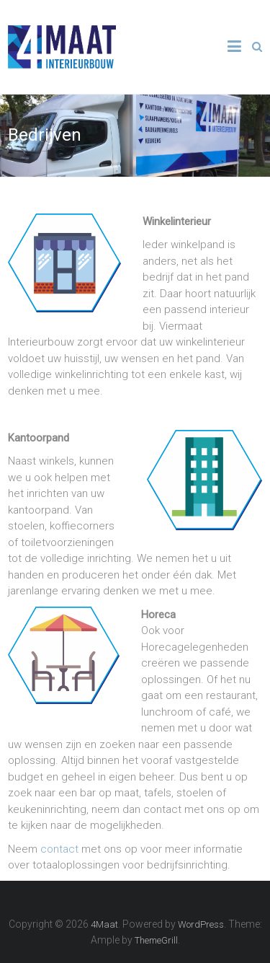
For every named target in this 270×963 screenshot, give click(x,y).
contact (59, 849)
